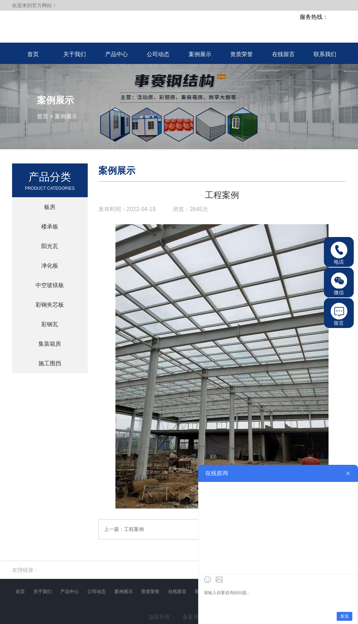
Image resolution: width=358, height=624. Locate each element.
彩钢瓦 (49, 324)
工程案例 (134, 529)
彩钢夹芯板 (50, 305)
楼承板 (49, 227)
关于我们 (42, 591)
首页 (42, 116)
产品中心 (69, 591)
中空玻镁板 (50, 285)
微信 (339, 283)
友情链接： (25, 570)
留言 (339, 314)
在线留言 (177, 591)
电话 (339, 253)
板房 (49, 207)
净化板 (49, 266)
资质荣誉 (150, 591)
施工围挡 (49, 363)
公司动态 (96, 591)
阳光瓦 (49, 246)
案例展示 (66, 116)
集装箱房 (49, 344)
